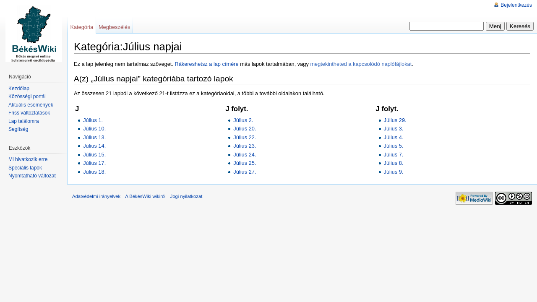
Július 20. (244, 128)
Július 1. (93, 120)
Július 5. (394, 146)
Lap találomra (23, 121)
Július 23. (244, 146)
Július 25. (244, 163)
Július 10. (94, 128)
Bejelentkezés (516, 5)
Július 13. (94, 137)
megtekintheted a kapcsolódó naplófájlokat (361, 64)
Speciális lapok (25, 168)
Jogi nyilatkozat (186, 196)
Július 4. (394, 137)
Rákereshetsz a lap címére (206, 64)
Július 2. (243, 120)
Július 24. (244, 154)
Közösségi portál (27, 96)
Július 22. (244, 137)
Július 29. (395, 120)
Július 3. (394, 128)
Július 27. (244, 172)
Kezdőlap (18, 88)
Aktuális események (30, 105)
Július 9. (394, 172)
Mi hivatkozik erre (27, 159)
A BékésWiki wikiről (145, 196)
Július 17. (94, 163)
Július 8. (394, 163)
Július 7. (394, 154)
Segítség (18, 129)
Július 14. (94, 146)
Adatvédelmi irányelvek (96, 196)
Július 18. (94, 172)
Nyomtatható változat (32, 176)
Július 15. (94, 154)
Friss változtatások (29, 113)
